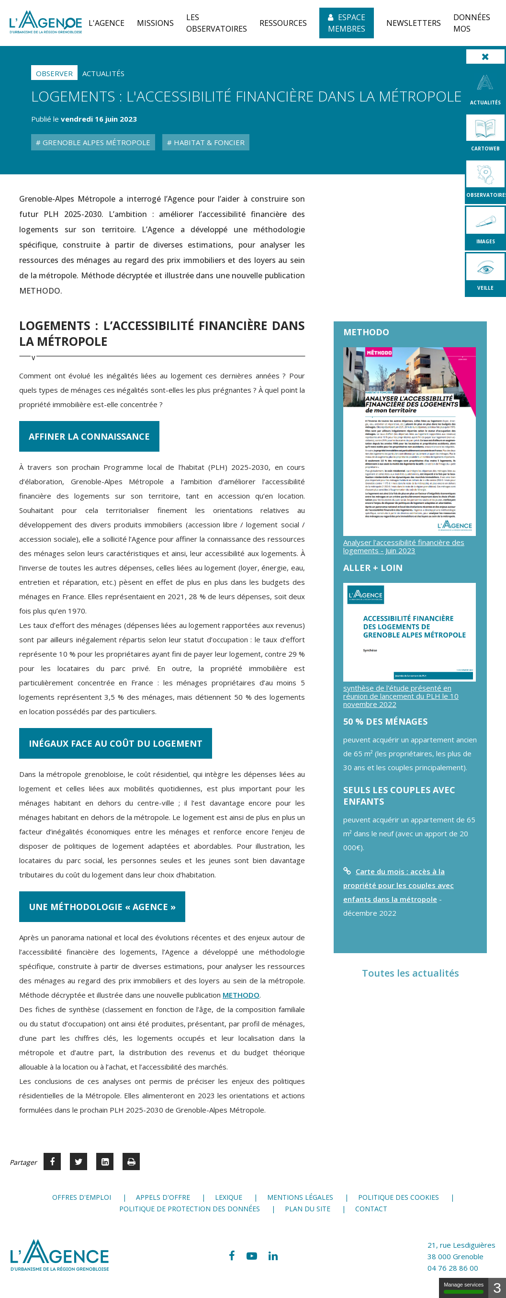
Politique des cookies (398, 1197)
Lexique (228, 1197)
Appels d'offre (163, 1197)
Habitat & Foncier (208, 142)
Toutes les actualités (410, 973)
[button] (106, 23)
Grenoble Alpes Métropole (95, 142)
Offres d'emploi (81, 1197)
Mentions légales (300, 1197)
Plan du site (307, 1208)
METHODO (241, 995)
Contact (371, 1208)
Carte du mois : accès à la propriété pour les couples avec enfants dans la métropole (398, 885)
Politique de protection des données (189, 1208)
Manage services (464, 1288)
